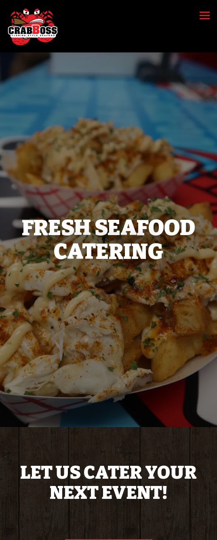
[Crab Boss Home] (33, 26)
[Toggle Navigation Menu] (204, 15)
